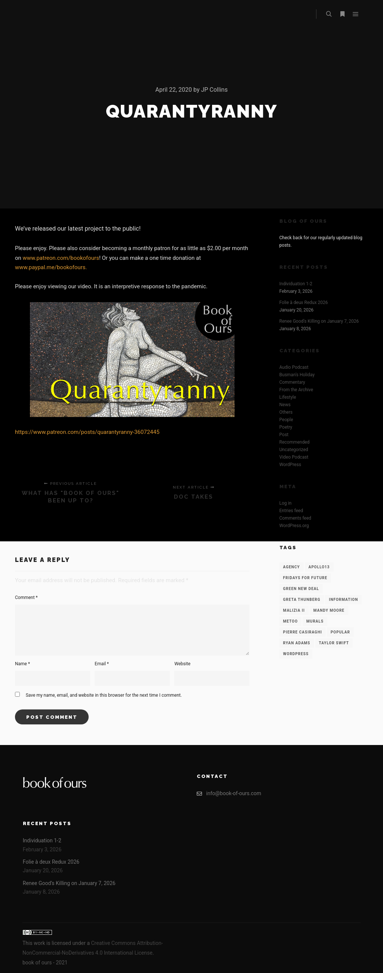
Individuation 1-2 (295, 283)
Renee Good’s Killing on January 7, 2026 (319, 321)
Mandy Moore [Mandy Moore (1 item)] (328, 610)
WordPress (290, 464)
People (286, 419)
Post (283, 434)
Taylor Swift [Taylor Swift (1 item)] (334, 643)
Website (182, 663)
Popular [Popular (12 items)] (340, 632)
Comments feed (295, 518)
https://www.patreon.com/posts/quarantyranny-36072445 (87, 432)
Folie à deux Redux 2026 (303, 302)
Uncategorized (293, 449)
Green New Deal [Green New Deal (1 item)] (301, 589)
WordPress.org (294, 525)
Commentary (292, 382)
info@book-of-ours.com (229, 793)
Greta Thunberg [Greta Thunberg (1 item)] (302, 600)
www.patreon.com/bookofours (61, 258)
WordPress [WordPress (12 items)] (296, 654)
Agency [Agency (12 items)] (291, 567)
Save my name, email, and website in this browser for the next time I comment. (104, 695)
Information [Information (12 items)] (343, 600)
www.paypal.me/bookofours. (51, 267)
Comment (26, 597)
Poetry (285, 427)
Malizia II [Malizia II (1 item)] (294, 610)
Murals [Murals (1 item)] (315, 621)
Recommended (294, 442)
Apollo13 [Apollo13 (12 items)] (319, 567)
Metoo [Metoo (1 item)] (290, 621)
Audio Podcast (294, 367)
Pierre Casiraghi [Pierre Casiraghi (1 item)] (302, 632)
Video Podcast (294, 457)
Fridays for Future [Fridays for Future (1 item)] (305, 578)
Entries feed (291, 510)
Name (22, 663)
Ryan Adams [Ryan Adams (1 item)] (296, 643)
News (285, 404)
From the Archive (296, 389)
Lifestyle (287, 397)
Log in (285, 503)
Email (102, 663)
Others (285, 412)
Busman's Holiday (297, 374)
